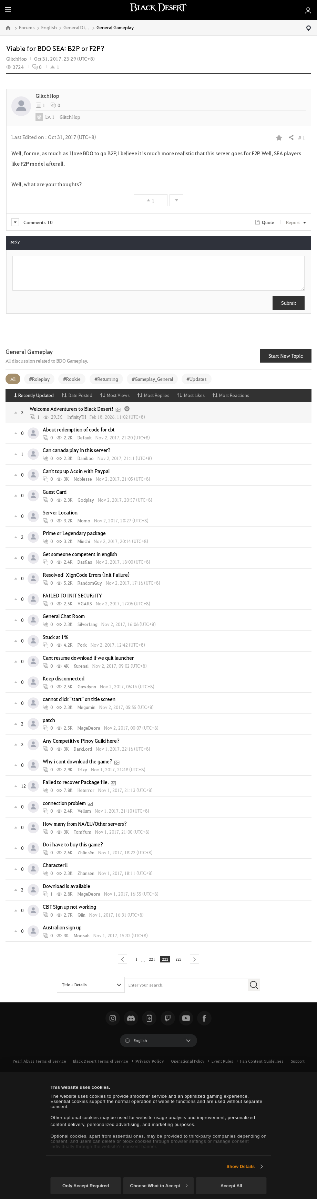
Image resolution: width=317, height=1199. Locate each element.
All (13, 379)
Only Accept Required (85, 1185)
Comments (32, 222)
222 (166, 960)
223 (182, 960)
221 (149, 960)
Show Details (240, 1166)
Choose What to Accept (158, 1185)
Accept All (231, 1185)
